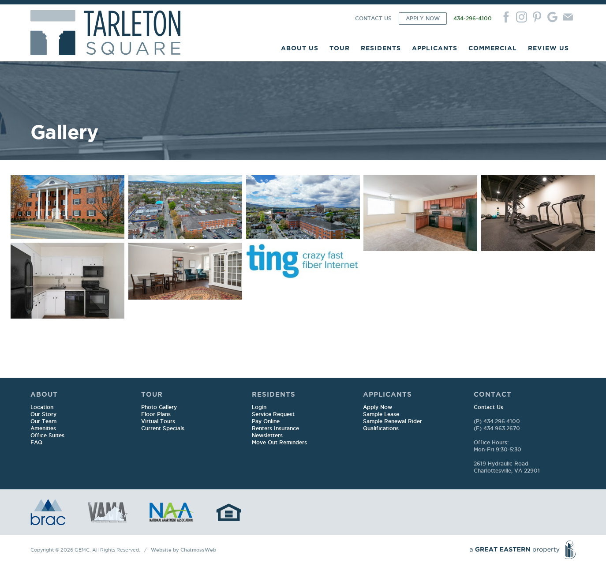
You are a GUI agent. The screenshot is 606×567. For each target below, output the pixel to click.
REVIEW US (548, 48)
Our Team (43, 421)
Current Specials (162, 428)
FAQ (36, 442)
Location (41, 407)
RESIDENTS (381, 48)
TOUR (339, 48)
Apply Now (377, 407)
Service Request (273, 414)
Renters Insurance (275, 428)
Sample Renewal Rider (392, 421)
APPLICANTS (434, 48)
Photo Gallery (159, 407)
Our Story (43, 414)
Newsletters (267, 435)
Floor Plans (156, 414)
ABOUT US (299, 48)
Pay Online (266, 421)
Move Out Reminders (279, 442)
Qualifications (381, 428)
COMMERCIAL (492, 48)
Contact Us (488, 407)
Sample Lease (381, 414)
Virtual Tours (158, 421)
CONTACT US (373, 18)
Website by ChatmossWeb (183, 550)
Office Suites (47, 435)
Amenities (43, 428)
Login (259, 407)
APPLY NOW (423, 18)
